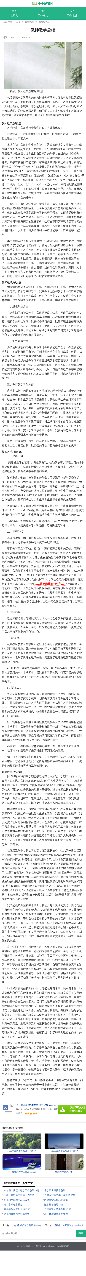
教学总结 (44, 22)
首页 (14, 10)
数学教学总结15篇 (53, 1204)
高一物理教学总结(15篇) (56, 1214)
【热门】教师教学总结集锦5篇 (26, 1225)
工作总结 (43, 15)
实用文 (14, 15)
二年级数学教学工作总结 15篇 (59, 1195)
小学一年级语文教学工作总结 (19, 1195)
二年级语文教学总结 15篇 (57, 1209)
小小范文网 (37, 1246)
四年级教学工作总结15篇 (17, 1209)
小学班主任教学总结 (54, 1190)
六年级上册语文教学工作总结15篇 (21, 1190)
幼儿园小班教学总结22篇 (17, 1200)
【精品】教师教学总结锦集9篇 (68, 1225)
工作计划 (72, 15)
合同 (43, 10)
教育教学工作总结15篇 (56, 1200)
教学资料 (30, 22)
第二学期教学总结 (13, 1204)
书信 (71, 10)
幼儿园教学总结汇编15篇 (17, 1214)
